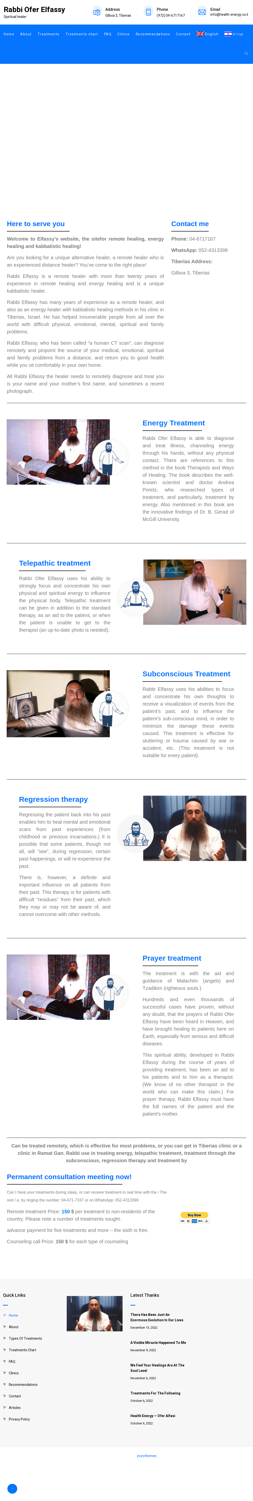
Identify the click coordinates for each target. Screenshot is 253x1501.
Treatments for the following (155, 1393)
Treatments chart (81, 34)
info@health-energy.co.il (229, 14)
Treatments (49, 34)
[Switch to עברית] (232, 34)
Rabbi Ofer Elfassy (34, 10)
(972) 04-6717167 (171, 15)
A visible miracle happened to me (158, 1342)
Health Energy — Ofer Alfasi (152, 1416)
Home (9, 34)
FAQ (108, 34)
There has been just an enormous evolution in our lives (156, 1317)
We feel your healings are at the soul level (157, 1368)
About (26, 34)
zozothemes (147, 1456)
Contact (183, 34)
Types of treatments (25, 1338)
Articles (15, 1407)
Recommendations (153, 34)
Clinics (123, 34)
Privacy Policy (19, 1419)
